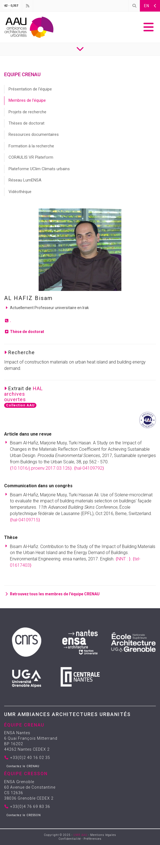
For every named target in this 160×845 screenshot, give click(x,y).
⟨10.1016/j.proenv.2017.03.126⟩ (41, 468)
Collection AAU (20, 405)
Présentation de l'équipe (30, 89)
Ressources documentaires (34, 134)
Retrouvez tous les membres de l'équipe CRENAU (52, 594)
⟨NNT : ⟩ (123, 559)
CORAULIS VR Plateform (31, 157)
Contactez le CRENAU (22, 766)
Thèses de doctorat (26, 123)
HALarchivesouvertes (23, 394)
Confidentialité (70, 838)
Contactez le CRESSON (23, 815)
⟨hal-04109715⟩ (25, 519)
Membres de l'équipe (27, 100)
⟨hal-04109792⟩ (89, 468)
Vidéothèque (20, 191)
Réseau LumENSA (25, 180)
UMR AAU (80, 834)
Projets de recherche (27, 111)
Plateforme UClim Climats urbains (39, 168)
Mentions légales (103, 834)
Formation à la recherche (31, 146)
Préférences (93, 838)
